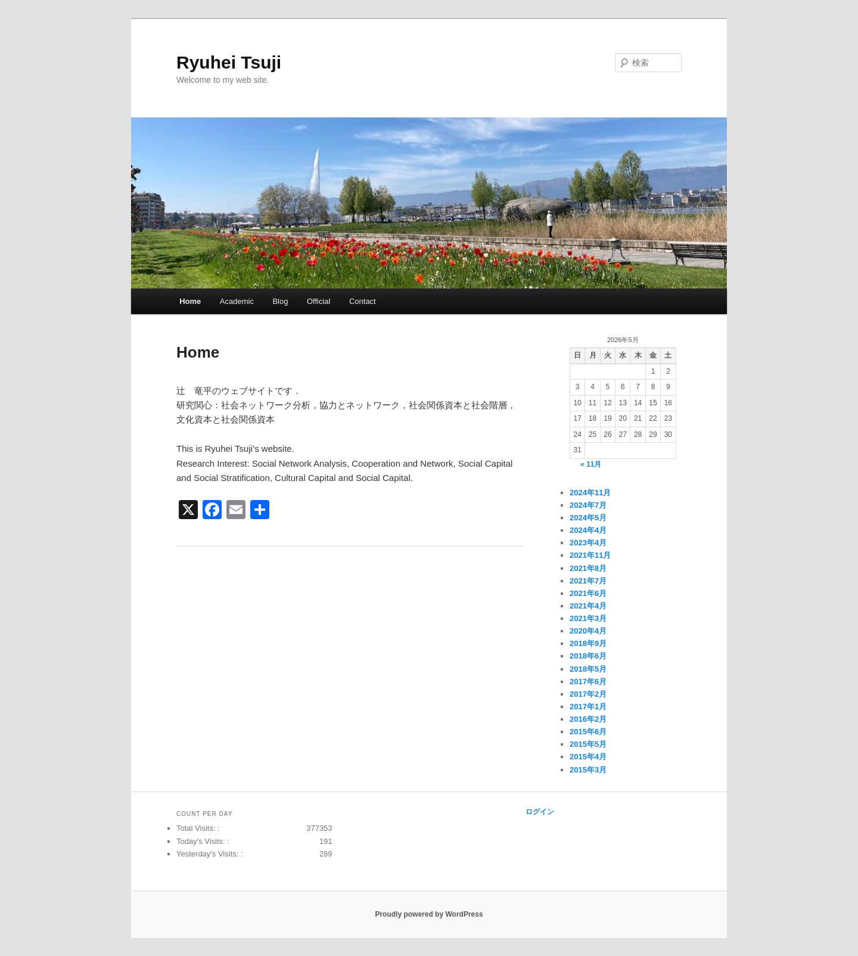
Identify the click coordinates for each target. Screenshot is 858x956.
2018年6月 (588, 655)
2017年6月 (588, 681)
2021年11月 (590, 555)
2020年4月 (588, 630)
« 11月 (590, 464)
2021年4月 (588, 605)
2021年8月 (588, 568)
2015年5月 (588, 744)
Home (190, 301)
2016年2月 (588, 719)
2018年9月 (588, 643)
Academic (237, 301)
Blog (280, 301)
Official (319, 301)
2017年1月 (588, 706)
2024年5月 (588, 517)
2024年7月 (588, 505)
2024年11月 (590, 492)
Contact (362, 301)
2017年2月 (588, 694)
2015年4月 (588, 756)
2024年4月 (588, 530)
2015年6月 (588, 731)
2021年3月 (588, 618)
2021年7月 (588, 580)
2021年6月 (588, 593)
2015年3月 (588, 769)
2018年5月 (588, 669)
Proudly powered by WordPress (429, 914)
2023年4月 (588, 542)
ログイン (540, 812)
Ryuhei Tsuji (228, 62)
